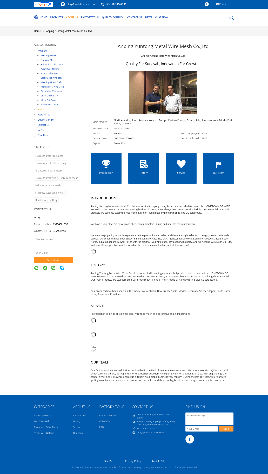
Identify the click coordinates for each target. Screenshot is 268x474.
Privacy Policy (133, 461)
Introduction (79, 415)
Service (77, 427)
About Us (72, 17)
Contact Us (134, 17)
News (148, 17)
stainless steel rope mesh (49, 155)
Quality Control (113, 17)
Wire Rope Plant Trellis (51, 82)
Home (40, 17)
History (77, 421)
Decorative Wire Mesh (51, 91)
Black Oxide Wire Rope (51, 77)
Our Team (78, 432)
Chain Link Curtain (49, 95)
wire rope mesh (69, 178)
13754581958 (60, 224)
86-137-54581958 (116, 4)
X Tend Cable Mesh (50, 73)
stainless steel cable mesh (49, 192)
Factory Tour (90, 17)
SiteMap (109, 461)
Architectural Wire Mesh (52, 86)
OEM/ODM (104, 421)
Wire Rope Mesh (48, 55)
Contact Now (54, 260)
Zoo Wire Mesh (48, 60)
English (223, 4)
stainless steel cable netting (50, 163)
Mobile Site (158, 461)
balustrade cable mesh (48, 185)
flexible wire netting (46, 200)
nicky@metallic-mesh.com (81, 4)
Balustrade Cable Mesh (52, 64)
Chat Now (161, 17)
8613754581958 (57, 230)
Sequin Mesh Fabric (50, 104)
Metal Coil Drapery (50, 100)
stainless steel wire (45, 178)
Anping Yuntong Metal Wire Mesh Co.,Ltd (69, 31)
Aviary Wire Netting (50, 68)
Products (56, 17)
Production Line (107, 415)
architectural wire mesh (48, 170)
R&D (101, 427)
